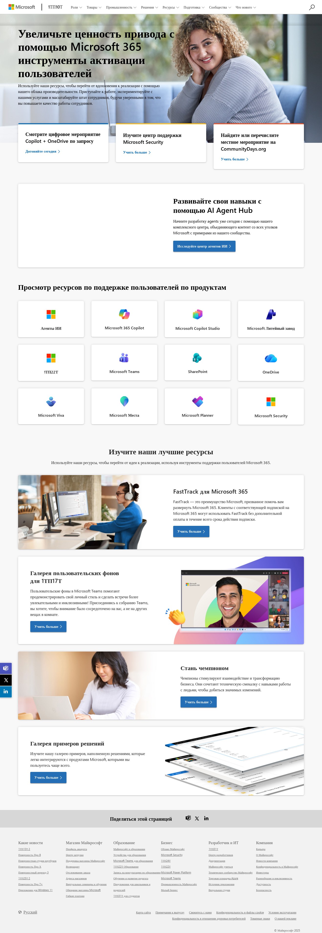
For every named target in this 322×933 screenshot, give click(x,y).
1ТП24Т (166, 860)
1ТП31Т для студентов (126, 896)
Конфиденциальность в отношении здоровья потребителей (209, 918)
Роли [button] (77, 7)
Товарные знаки (260, 918)
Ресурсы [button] (171, 7)
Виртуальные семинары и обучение (86, 884)
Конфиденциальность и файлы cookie (240, 912)
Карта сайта (143, 912)
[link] (6, 668)
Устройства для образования (129, 855)
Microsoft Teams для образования (133, 860)
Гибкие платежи (75, 896)
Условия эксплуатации (282, 912)
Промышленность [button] (121, 7)
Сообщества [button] (220, 7)
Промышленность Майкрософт (179, 884)
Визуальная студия (219, 890)
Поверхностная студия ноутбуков (37, 860)
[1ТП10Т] (55, 7)
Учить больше (135, 152)
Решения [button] (150, 7)
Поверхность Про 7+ (30, 884)
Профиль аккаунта (76, 849)
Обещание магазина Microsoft (83, 890)
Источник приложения (222, 884)
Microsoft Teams (171, 878)
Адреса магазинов (76, 878)
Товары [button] (94, 7)
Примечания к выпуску (169, 912)
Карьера (260, 849)
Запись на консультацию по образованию (137, 872)
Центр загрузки (75, 855)
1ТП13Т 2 (24, 849)
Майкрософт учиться (221, 866)
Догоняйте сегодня (40, 151)
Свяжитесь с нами (200, 912)
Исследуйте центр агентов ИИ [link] (202, 246)
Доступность (263, 884)
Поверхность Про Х (29, 866)
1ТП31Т (213, 849)
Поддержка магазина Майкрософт (85, 860)
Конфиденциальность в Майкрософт (277, 866)
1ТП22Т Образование (126, 866)
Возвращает (73, 866)
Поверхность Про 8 (29, 855)
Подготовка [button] (194, 7)
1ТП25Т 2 (24, 878)
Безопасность (263, 890)
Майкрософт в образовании (129, 849)
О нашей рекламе (285, 918)
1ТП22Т (166, 866)
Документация (217, 860)
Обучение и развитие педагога (130, 878)
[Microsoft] (22, 7)
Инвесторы (262, 872)
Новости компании (267, 860)
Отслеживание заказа (78, 872)
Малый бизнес (169, 890)
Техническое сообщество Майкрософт (231, 872)
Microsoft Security (171, 855)
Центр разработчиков (221, 855)
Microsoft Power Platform (176, 872)
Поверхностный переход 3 (33, 872)
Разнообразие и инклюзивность (274, 878)
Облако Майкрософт (172, 849)
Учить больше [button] (189, 531)
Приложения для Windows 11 (35, 890)
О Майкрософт (264, 855)
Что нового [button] (246, 7)
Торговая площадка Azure (223, 878)
